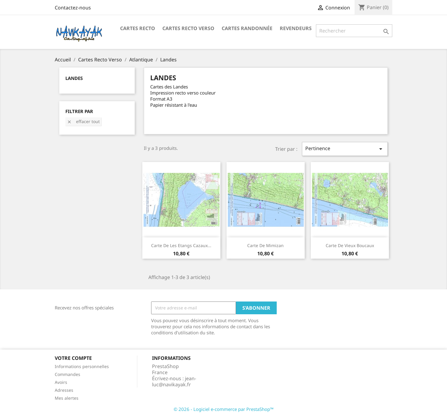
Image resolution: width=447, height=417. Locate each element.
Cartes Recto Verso (188, 28)
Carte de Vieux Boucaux (350, 245)
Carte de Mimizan (265, 245)
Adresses (64, 390)
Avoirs (61, 382)
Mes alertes (66, 398)
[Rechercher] (354, 30)
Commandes (67, 374)
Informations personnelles (82, 366)
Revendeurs (296, 28)
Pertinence (344, 149)
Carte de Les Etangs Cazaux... (181, 245)
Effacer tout (83, 121)
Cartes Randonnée (247, 28)
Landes (74, 78)
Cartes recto (137, 28)
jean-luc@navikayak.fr (174, 381)
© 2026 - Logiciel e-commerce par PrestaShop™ (224, 409)
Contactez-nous (73, 7)
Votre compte (73, 358)
